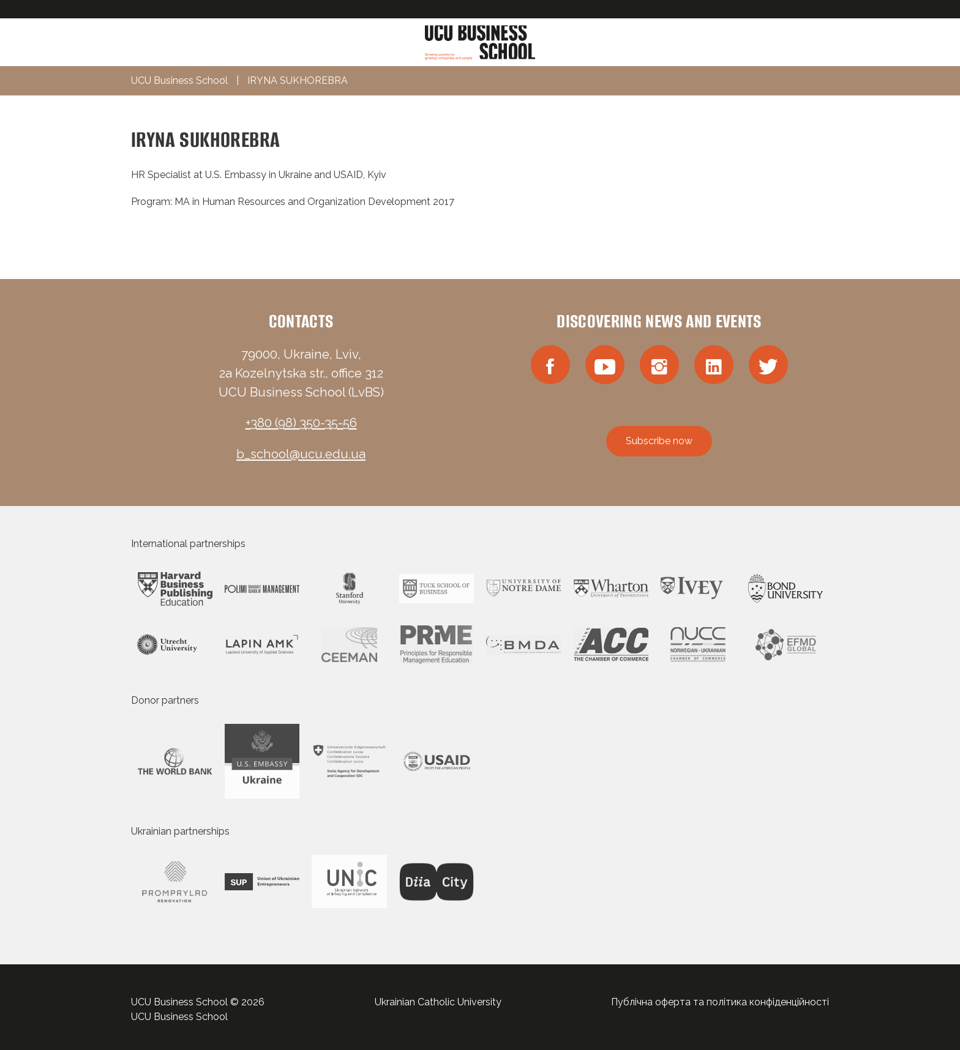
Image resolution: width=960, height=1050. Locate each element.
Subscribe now (659, 441)
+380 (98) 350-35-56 (301, 422)
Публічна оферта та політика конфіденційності (720, 1002)
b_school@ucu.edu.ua (301, 454)
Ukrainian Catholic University (438, 1002)
